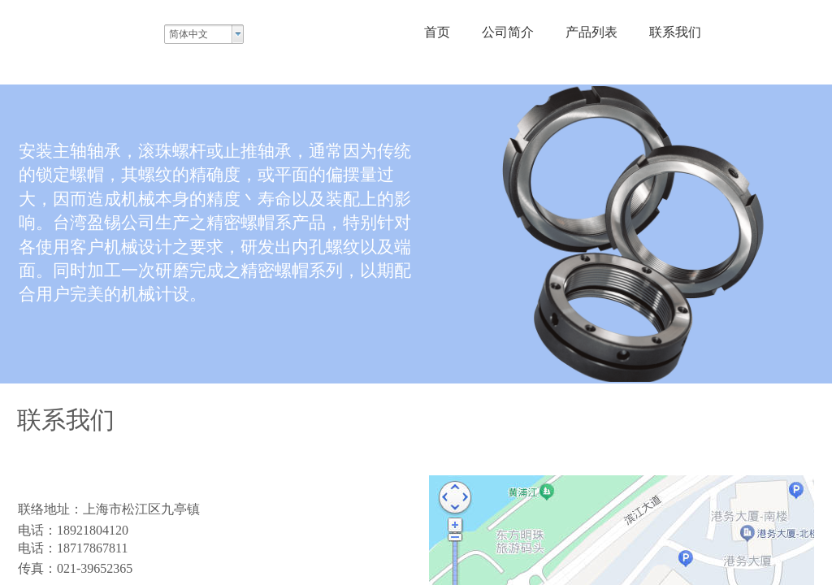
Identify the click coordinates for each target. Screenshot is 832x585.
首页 (437, 32)
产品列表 (592, 32)
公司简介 (508, 32)
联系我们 (675, 32)
